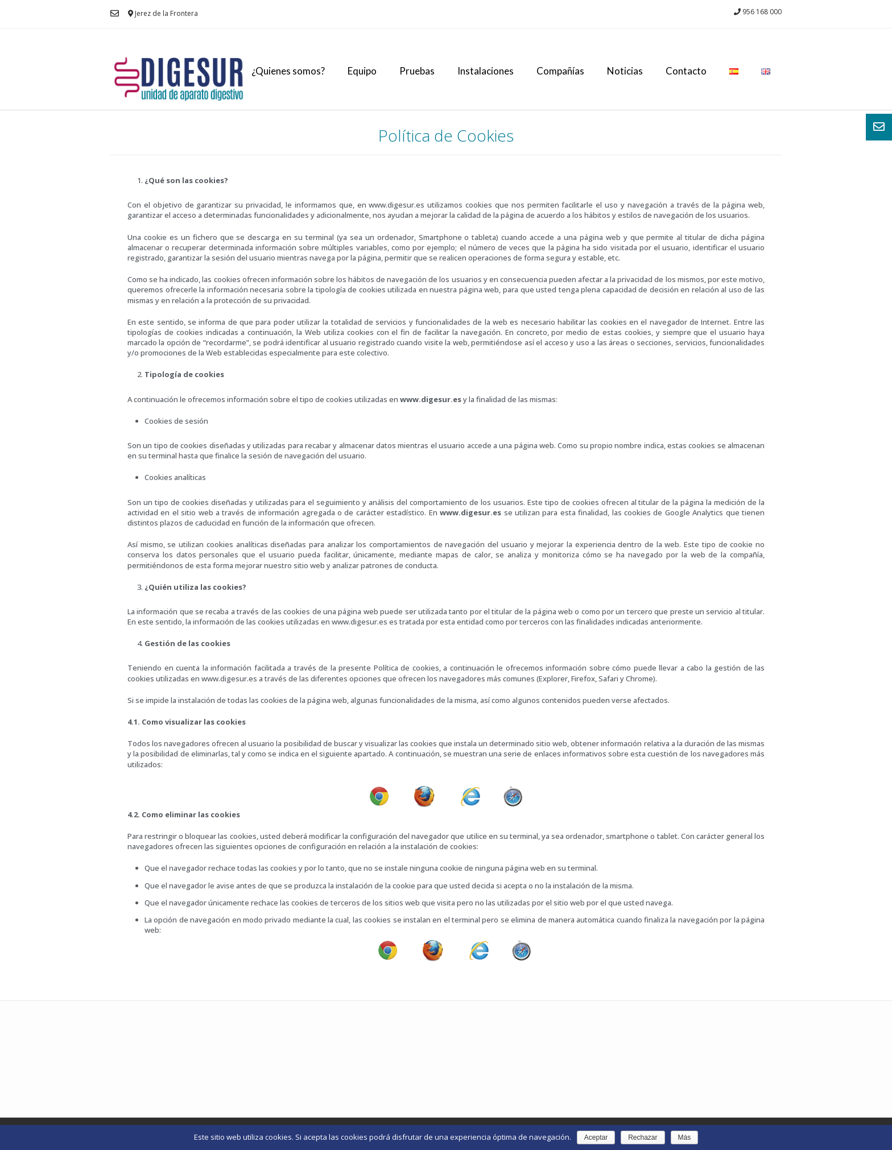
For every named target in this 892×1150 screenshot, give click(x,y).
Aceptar (596, 1137)
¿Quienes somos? (288, 71)
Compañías (560, 71)
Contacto (686, 71)
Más (684, 1137)
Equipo (362, 71)
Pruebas (417, 71)
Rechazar (642, 1137)
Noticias (625, 71)
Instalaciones (485, 71)
